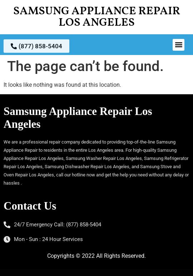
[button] (178, 45)
